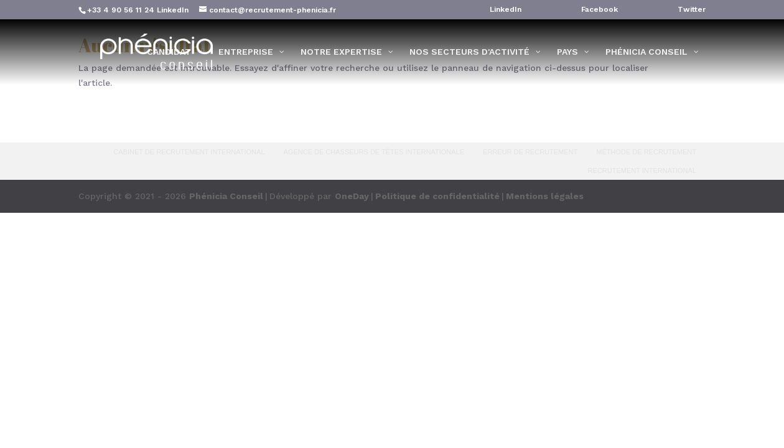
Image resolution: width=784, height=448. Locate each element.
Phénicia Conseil (226, 196)
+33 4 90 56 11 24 (120, 10)
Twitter (692, 10)
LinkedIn (173, 10)
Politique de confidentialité (437, 196)
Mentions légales (545, 196)
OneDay (352, 196)
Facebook (599, 10)
